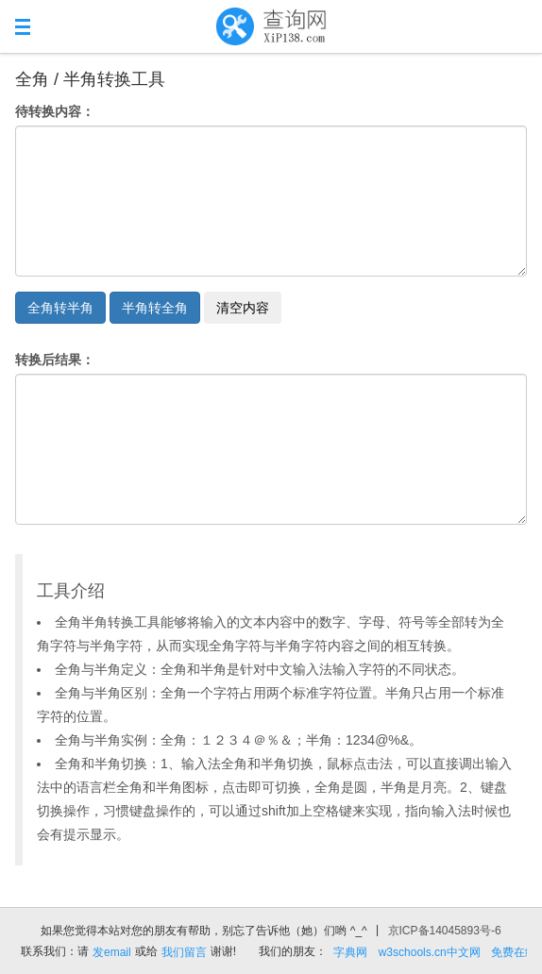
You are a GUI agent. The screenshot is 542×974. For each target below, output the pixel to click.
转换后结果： (54, 359)
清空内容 (242, 307)
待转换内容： (54, 111)
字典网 (350, 952)
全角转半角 (60, 307)
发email (112, 952)
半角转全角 (155, 307)
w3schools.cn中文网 (430, 952)
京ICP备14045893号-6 (444, 930)
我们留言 (184, 952)
